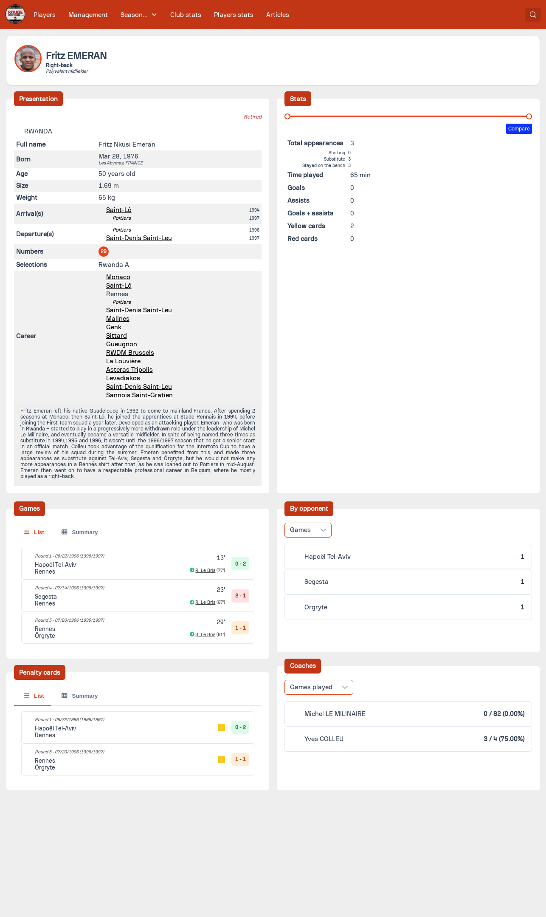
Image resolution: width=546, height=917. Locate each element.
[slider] (287, 116)
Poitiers (122, 218)
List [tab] (34, 532)
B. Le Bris (205, 634)
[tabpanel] (137, 596)
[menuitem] (45, 15)
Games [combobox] (300, 530)
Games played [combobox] (311, 687)
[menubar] (161, 15)
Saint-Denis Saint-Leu (139, 238)
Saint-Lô (119, 210)
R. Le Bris (205, 570)
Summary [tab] (80, 532)
